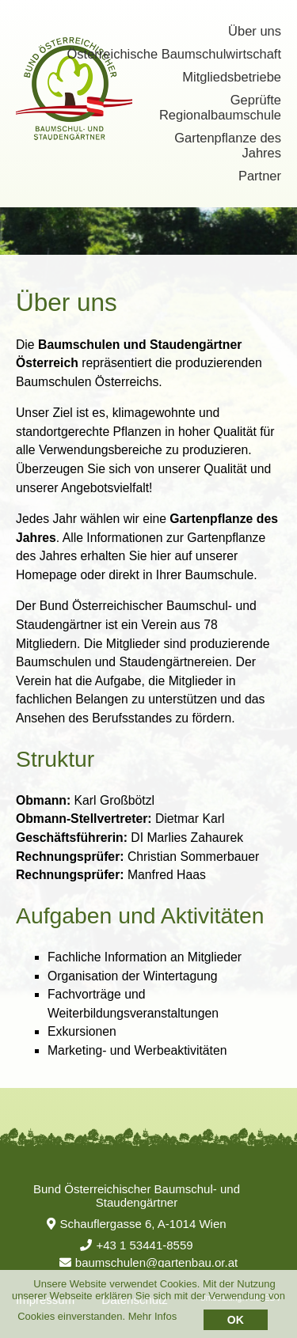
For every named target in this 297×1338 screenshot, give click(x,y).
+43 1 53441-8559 (136, 1245)
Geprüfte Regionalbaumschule (220, 107)
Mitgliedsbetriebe (231, 77)
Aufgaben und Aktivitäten (140, 915)
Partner (259, 176)
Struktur (55, 758)
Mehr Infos (152, 1316)
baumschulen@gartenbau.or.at (148, 1262)
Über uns (254, 31)
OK (235, 1319)
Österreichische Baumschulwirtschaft (174, 54)
